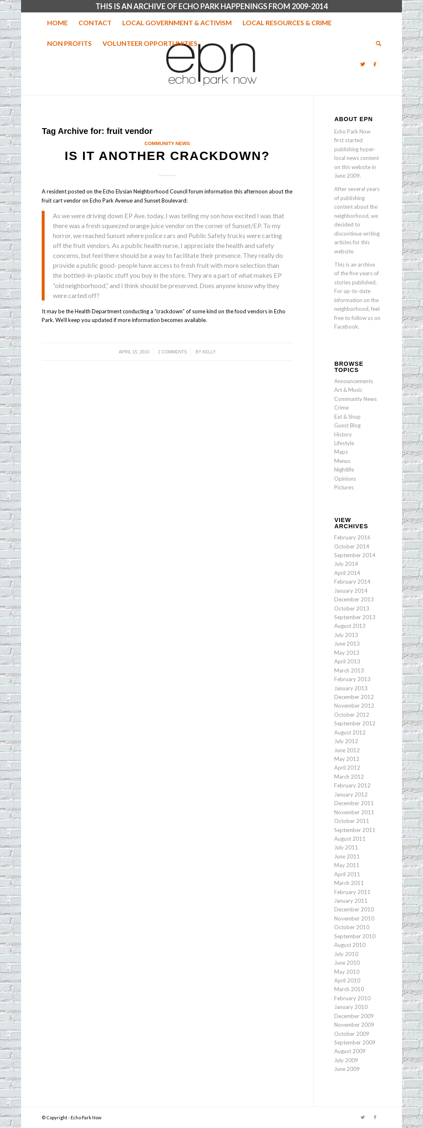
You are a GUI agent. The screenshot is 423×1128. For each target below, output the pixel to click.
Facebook (346, 326)
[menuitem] (57, 22)
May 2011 (346, 865)
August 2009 (350, 1051)
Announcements (353, 381)
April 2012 (347, 767)
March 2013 (349, 670)
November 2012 (354, 705)
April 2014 (347, 573)
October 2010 (351, 927)
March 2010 (349, 989)
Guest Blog (347, 425)
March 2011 (349, 883)
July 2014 (346, 563)
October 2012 (351, 714)
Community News (167, 143)
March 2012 (349, 776)
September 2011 (354, 830)
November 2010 (354, 918)
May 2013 (346, 652)
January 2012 (351, 794)
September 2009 (354, 1042)
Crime (341, 407)
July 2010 (346, 954)
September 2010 (354, 936)
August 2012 (350, 732)
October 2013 (351, 608)
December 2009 (354, 1016)
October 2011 (351, 821)
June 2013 (347, 643)
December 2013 (354, 599)
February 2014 (352, 581)
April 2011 (347, 874)
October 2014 (351, 546)
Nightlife (344, 469)
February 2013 (352, 679)
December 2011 (354, 803)
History (343, 434)
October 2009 (351, 1033)
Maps (341, 451)
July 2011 (346, 847)
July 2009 (346, 1060)
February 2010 (352, 998)
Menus (342, 461)
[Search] (376, 43)
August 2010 (350, 945)
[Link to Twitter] (362, 64)
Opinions (345, 478)
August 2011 (350, 838)
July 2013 (346, 635)
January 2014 (351, 590)
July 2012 (346, 741)
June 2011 (347, 856)
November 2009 (354, 1024)
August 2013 (350, 625)
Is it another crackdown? (167, 155)
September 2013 (354, 617)
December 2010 (354, 909)
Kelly (209, 351)
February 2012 (352, 785)
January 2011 (351, 900)
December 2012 (354, 697)
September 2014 (354, 555)
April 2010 (347, 980)
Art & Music (348, 389)
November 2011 (354, 812)
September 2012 (354, 723)
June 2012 (347, 750)
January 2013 (351, 688)
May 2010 (346, 971)
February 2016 (352, 537)
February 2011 (352, 892)
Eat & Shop (347, 416)
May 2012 (346, 759)
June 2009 (347, 1069)
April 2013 (347, 661)
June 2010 (347, 962)
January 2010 (351, 1007)
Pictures (344, 487)
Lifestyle (344, 443)
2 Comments (172, 351)
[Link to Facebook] (375, 64)
